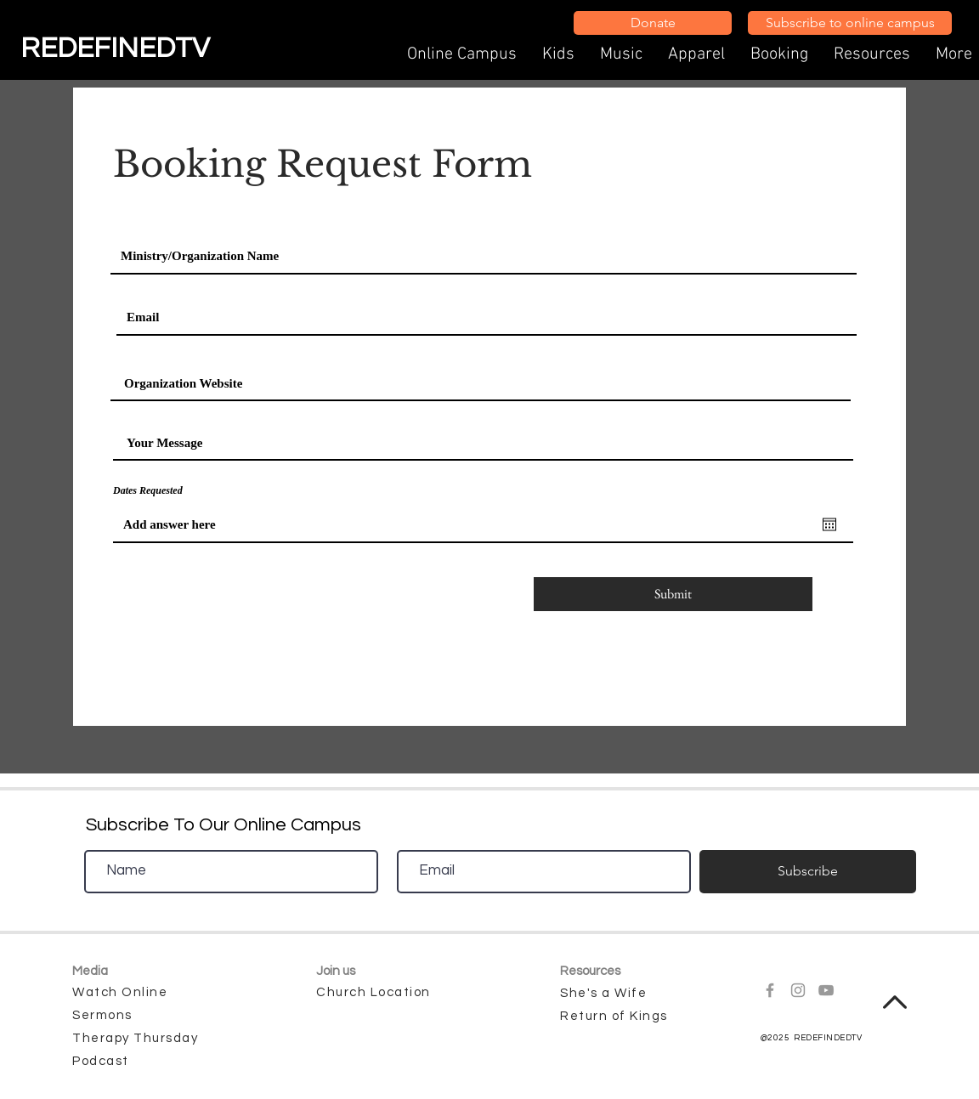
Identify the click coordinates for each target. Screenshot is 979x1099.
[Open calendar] (829, 524)
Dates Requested (148, 490)
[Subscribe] (807, 871)
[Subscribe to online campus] (850, 23)
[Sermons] (125, 1015)
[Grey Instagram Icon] (798, 990)
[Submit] (673, 594)
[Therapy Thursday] (138, 1038)
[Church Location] (382, 992)
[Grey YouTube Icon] (826, 990)
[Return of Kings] (626, 1016)
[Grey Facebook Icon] (770, 990)
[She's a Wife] (626, 993)
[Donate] (653, 23)
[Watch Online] (138, 992)
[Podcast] (102, 1061)
